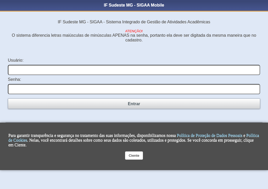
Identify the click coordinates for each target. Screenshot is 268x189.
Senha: (14, 79)
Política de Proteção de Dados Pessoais (209, 135)
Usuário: (16, 60)
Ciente (134, 156)
